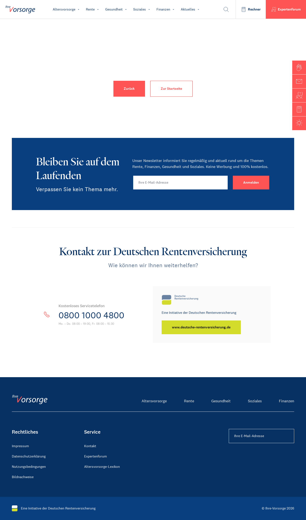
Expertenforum (95, 456)
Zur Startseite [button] (171, 89)
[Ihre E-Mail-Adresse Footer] (261, 436)
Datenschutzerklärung (29, 456)
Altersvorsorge (154, 401)
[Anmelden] (251, 182)
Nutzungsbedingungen (29, 467)
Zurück (129, 89)
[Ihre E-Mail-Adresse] (180, 182)
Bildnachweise (23, 477)
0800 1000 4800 (91, 315)
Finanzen (286, 401)
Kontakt (90, 446)
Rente (189, 401)
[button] (299, 67)
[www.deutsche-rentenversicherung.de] (201, 327)
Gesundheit (221, 401)
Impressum (20, 446)
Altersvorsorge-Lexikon (102, 467)
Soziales (255, 401)
